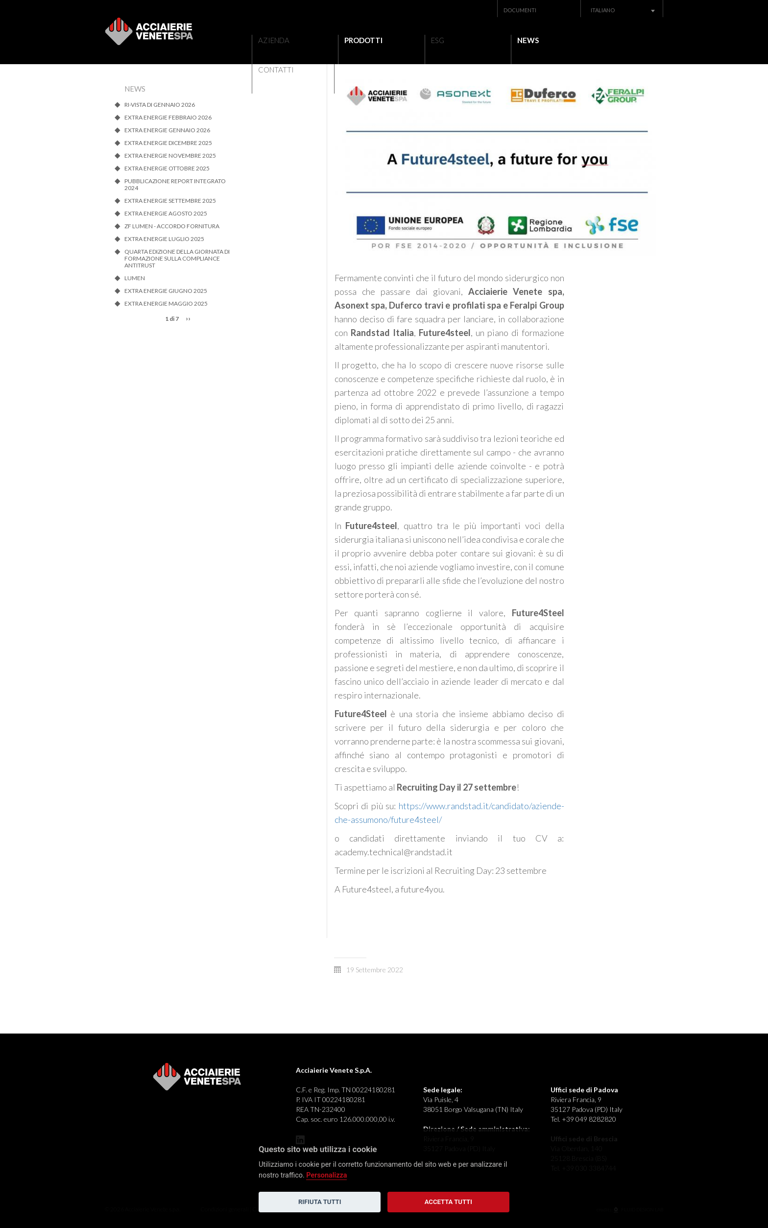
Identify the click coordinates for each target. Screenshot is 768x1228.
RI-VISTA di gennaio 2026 (159, 104)
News (514, 39)
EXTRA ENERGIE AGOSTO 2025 (165, 213)
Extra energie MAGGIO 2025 (166, 303)
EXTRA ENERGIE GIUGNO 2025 (165, 291)
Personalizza (326, 1175)
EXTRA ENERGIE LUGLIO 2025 (164, 239)
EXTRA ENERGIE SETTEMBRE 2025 (170, 200)
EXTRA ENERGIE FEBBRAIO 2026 (168, 117)
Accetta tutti (448, 1201)
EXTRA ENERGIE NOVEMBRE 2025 (170, 155)
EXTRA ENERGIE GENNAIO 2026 (167, 130)
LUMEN (134, 278)
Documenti (520, 10)
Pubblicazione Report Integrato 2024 (175, 185)
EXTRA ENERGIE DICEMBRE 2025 (168, 143)
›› (188, 318)
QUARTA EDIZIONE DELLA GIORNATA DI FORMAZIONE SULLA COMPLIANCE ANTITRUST (177, 258)
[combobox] (622, 10)
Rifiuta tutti (319, 1201)
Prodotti (356, 39)
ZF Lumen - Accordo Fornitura (171, 226)
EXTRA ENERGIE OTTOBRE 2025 (167, 168)
